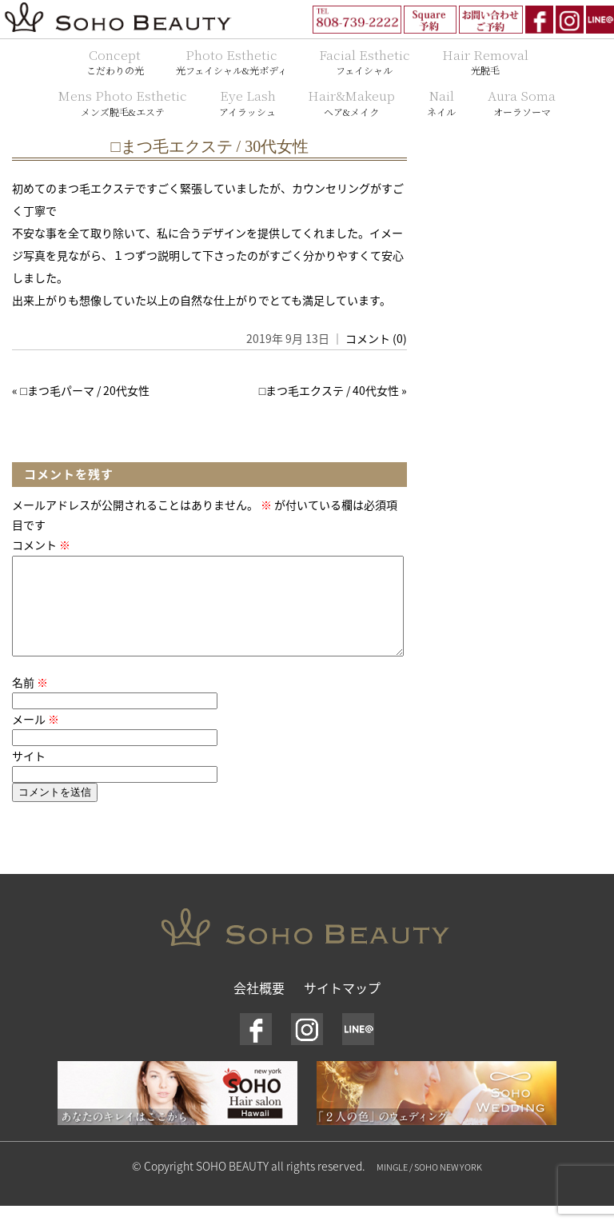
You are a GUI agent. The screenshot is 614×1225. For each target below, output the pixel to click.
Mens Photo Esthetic (122, 102)
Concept (115, 62)
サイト (29, 775)
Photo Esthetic (231, 62)
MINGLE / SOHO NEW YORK (429, 1186)
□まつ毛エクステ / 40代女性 (329, 390)
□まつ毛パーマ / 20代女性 (84, 390)
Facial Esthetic (364, 62)
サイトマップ (342, 1006)
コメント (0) (376, 338)
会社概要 (259, 1006)
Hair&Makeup (351, 102)
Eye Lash (247, 102)
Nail (441, 102)
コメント (41, 545)
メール (35, 738)
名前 (30, 701)
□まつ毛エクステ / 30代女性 (210, 146)
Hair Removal (485, 62)
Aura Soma (522, 102)
